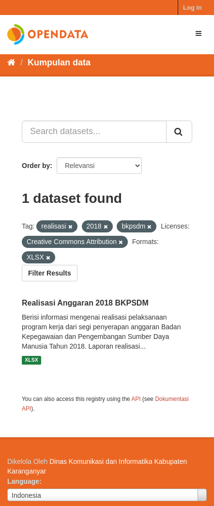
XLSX (31, 360)
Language (23, 481)
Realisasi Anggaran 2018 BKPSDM (85, 303)
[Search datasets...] (94, 132)
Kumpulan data (59, 62)
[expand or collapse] (198, 33)
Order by (36, 165)
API (135, 399)
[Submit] (179, 132)
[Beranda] (11, 62)
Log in (192, 7)
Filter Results (49, 273)
